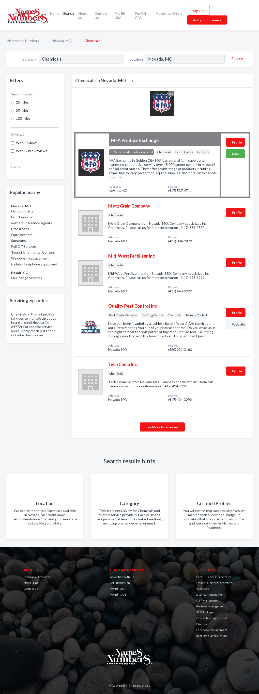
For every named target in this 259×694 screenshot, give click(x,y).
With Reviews (26, 143)
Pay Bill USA (120, 15)
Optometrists (21, 235)
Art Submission (120, 583)
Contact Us (101, 15)
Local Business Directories (213, 577)
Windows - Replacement (30, 258)
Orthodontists (22, 211)
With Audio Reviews (31, 151)
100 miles (23, 118)
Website (238, 324)
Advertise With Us (122, 577)
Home (54, 13)
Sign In (198, 11)
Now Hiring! (32, 583)
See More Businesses (162, 427)
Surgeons (18, 240)
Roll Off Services (24, 246)
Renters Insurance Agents (31, 223)
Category (29, 59)
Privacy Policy (118, 685)
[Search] (236, 59)
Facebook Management (211, 630)
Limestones (20, 229)
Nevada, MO (61, 41)
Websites (202, 588)
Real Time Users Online (212, 636)
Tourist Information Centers (33, 252)
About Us (83, 15)
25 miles (22, 102)
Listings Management (210, 594)
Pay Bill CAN (140, 15)
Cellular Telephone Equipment (34, 264)
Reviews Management (211, 606)
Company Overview (37, 577)
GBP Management (208, 600)
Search (68, 13)
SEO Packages (205, 612)
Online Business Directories (215, 583)
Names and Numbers (23, 41)
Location (136, 59)
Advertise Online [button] (169, 13)
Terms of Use (141, 685)
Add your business (207, 20)
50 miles (22, 110)
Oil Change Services (26, 278)
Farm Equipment (23, 217)
